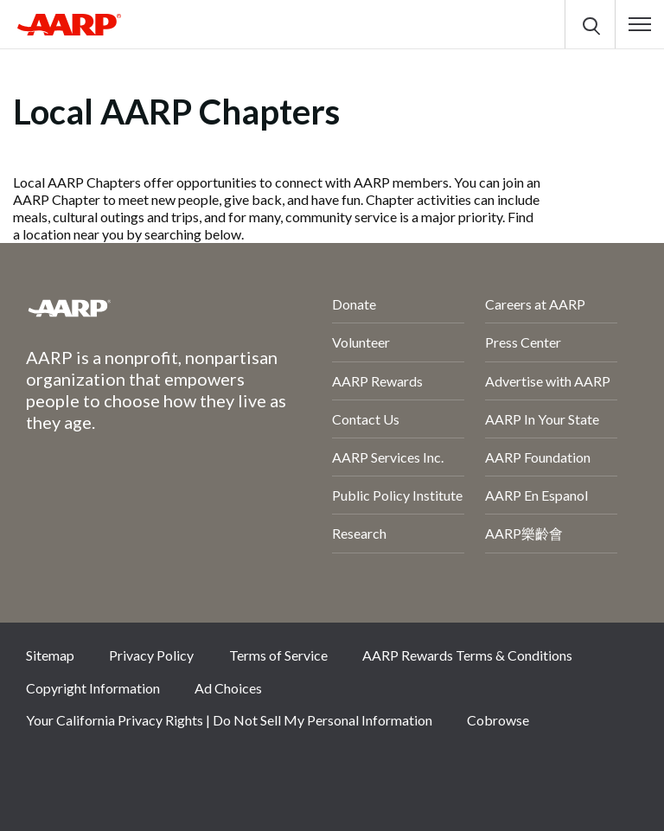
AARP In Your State (542, 419)
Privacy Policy (151, 655)
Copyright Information (93, 688)
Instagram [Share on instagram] (163, 766)
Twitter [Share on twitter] (105, 766)
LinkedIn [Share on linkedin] (221, 766)
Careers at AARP (535, 304)
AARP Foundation (538, 457)
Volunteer (361, 342)
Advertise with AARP (547, 381)
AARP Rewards (377, 381)
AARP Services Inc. (388, 457)
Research (359, 533)
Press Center (523, 342)
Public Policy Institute (397, 495)
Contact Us (365, 419)
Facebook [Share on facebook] (47, 766)
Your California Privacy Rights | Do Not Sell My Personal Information (229, 720)
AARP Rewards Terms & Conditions (467, 655)
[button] (640, 24)
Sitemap (50, 655)
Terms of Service (278, 655)
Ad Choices (228, 688)
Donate (354, 304)
